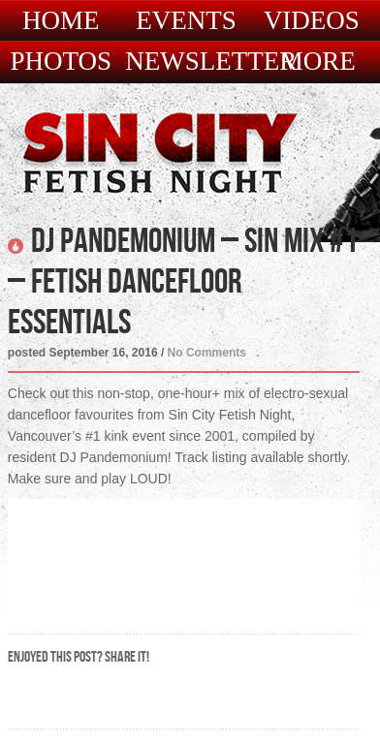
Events (186, 21)
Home (61, 21)
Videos (312, 21)
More (318, 61)
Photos (60, 61)
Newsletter (211, 61)
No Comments (207, 352)
